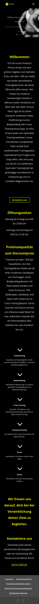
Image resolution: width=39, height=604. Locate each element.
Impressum (9, 579)
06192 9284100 (19, 564)
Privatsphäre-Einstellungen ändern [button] (18, 584)
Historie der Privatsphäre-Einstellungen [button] (18, 588)
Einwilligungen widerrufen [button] (18, 593)
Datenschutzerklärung (24, 579)
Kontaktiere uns (19, 199)
